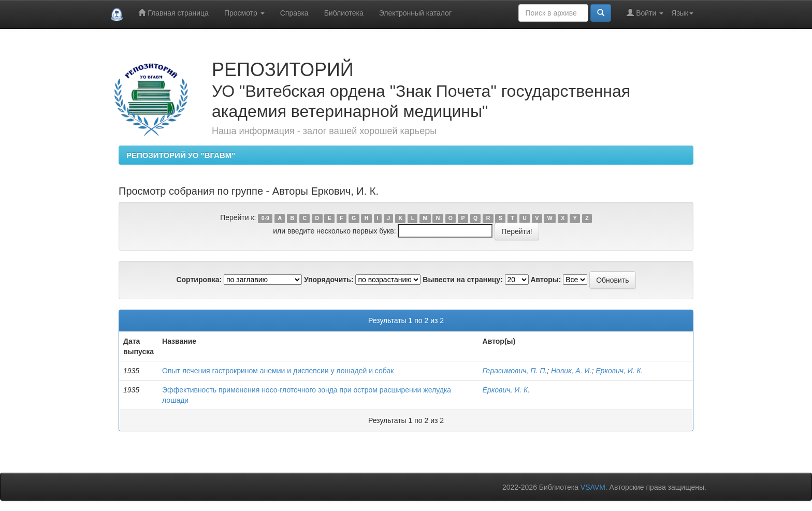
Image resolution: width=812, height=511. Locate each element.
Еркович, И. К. (619, 371)
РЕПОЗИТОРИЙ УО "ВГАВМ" (180, 155)
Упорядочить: (329, 279)
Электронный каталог (415, 13)
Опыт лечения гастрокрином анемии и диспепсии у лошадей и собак (278, 371)
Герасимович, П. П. (515, 371)
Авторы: (545, 279)
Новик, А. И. (571, 371)
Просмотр (244, 13)
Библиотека (344, 13)
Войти (645, 12)
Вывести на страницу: (462, 279)
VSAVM (593, 487)
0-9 (265, 218)
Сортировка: (199, 279)
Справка (294, 13)
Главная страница (173, 12)
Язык (682, 13)
